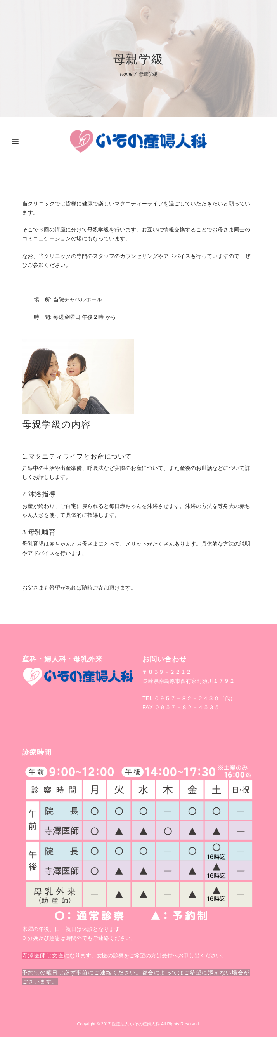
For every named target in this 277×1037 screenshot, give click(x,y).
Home (126, 74)
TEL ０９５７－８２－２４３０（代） (188, 698)
